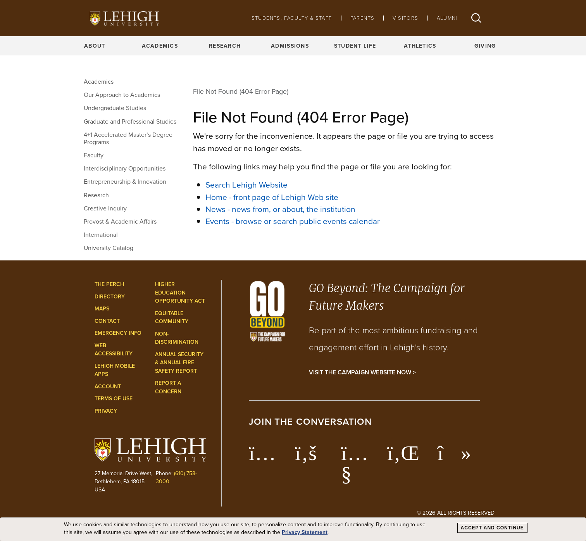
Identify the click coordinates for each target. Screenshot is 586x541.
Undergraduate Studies (115, 108)
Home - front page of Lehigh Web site (271, 197)
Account (108, 386)
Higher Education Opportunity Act (180, 292)
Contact (107, 321)
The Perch (109, 284)
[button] (476, 18)
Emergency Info (118, 333)
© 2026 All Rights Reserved (456, 512)
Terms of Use (114, 399)
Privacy (106, 411)
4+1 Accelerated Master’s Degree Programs (128, 138)
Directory (110, 297)
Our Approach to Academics (122, 94)
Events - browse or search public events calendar (292, 221)
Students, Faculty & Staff (292, 18)
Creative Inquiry (105, 208)
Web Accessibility (114, 349)
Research (225, 46)
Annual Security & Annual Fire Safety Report (179, 362)
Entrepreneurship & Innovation (125, 181)
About (94, 46)
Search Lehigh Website (246, 185)
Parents (362, 18)
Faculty (93, 155)
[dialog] (293, 529)
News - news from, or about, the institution (280, 209)
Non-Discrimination (176, 338)
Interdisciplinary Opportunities (124, 168)
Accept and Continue (492, 528)
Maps (102, 309)
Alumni (447, 18)
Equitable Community (171, 317)
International (101, 234)
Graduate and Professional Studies (130, 121)
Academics (160, 46)
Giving (485, 46)
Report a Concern (168, 387)
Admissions (290, 46)
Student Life (355, 46)
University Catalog (108, 248)
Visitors (405, 18)
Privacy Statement (304, 532)
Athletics (420, 46)
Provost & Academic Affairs (120, 221)
